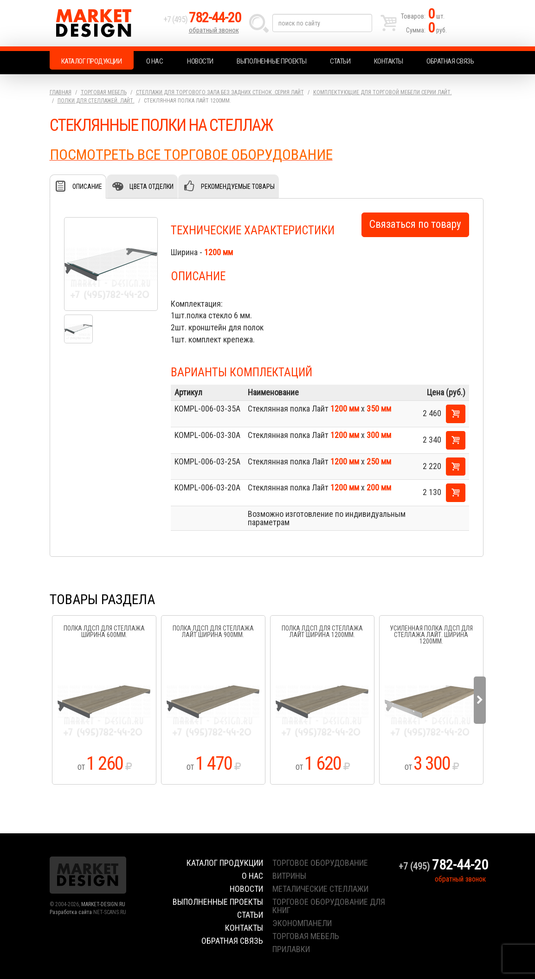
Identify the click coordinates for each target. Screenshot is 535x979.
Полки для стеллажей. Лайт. (96, 100)
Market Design (104, 23)
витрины (289, 876)
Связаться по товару (415, 224)
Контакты (388, 61)
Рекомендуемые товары (238, 186)
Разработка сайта (71, 912)
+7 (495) (202, 19)
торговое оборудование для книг (328, 906)
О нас (154, 61)
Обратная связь (450, 61)
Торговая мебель (104, 92)
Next (480, 700)
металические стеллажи (320, 889)
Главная (60, 92)
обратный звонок (214, 30)
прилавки (291, 949)
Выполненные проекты (272, 61)
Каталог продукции (91, 61)
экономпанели (302, 923)
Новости (200, 61)
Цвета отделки (151, 186)
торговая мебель (305, 936)
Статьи (340, 61)
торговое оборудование (320, 863)
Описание (87, 186)
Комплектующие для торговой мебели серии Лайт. (382, 92)
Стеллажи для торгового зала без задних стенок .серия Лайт (220, 92)
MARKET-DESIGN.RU (103, 904)
